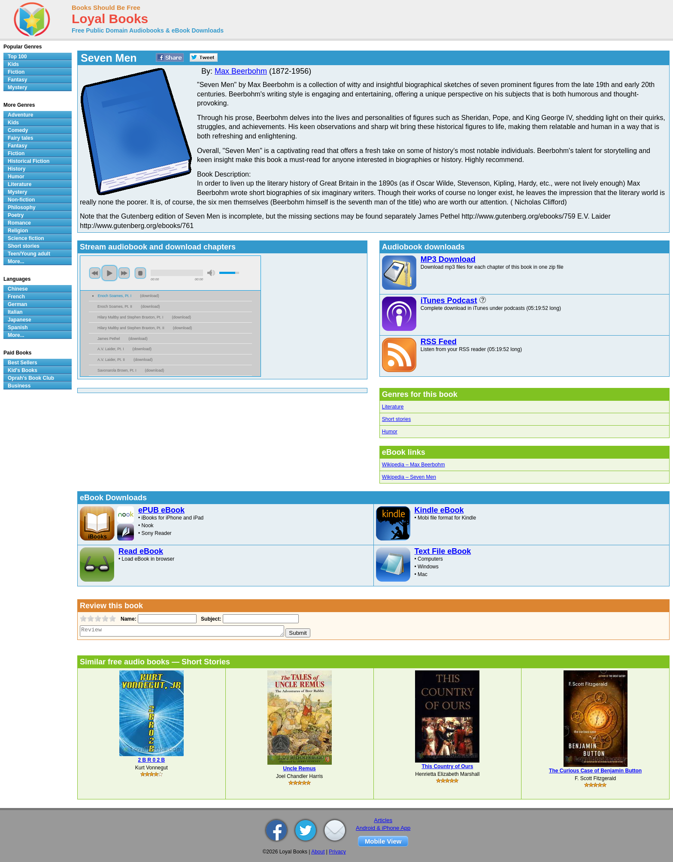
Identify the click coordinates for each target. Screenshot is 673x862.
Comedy (18, 130)
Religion (18, 231)
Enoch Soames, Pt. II (114, 306)
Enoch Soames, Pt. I (115, 296)
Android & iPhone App (383, 828)
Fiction (16, 72)
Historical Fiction (28, 161)
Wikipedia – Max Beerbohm (413, 465)
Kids (13, 64)
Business (19, 386)
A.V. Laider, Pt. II (111, 359)
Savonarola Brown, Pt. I (116, 370)
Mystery (17, 87)
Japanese (19, 320)
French (16, 297)
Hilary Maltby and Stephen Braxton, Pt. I (130, 317)
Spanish (18, 327)
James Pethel (108, 338)
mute (211, 273)
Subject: (210, 619)
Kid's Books (22, 370)
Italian (15, 312)
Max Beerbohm (241, 71)
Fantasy (17, 80)
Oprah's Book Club (31, 378)
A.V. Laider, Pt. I (110, 349)
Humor (389, 432)
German (17, 304)
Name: (128, 619)
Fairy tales (20, 138)
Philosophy (22, 207)
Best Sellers (22, 363)
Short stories (396, 419)
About (317, 852)
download (149, 296)
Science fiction (26, 238)
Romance (19, 223)
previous (95, 273)
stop (140, 273)
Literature (393, 407)
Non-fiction (21, 200)
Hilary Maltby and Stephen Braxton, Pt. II (130, 328)
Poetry (16, 215)
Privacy (337, 852)
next (124, 273)
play (109, 273)
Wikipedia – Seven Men (409, 477)
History (16, 169)
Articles (383, 820)
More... (16, 261)
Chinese (18, 289)
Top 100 (17, 57)
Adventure (20, 115)
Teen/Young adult (29, 254)
